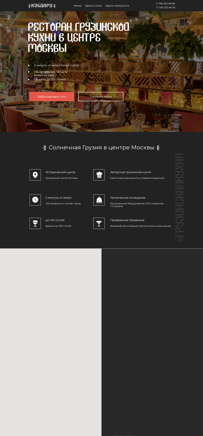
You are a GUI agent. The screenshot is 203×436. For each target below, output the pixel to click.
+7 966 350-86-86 (165, 3)
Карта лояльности (117, 5)
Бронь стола (93, 5)
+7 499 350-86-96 (165, 7)
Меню (78, 5)
